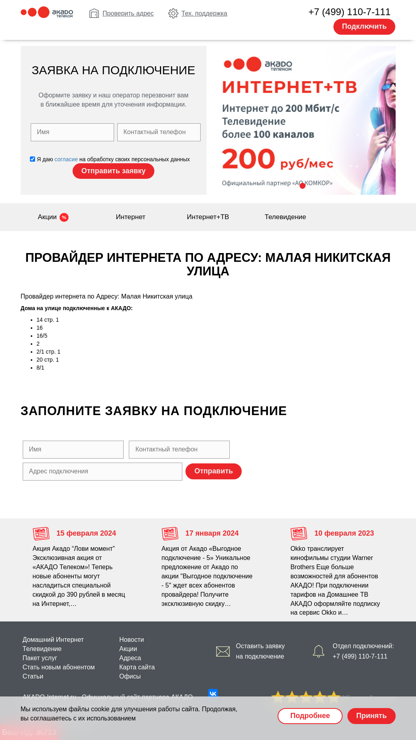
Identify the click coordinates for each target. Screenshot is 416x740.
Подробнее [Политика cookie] (310, 716)
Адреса (130, 658)
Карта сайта (137, 667)
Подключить (364, 26)
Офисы (130, 676)
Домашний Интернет (53, 639)
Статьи (33, 676)
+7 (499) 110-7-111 (349, 11)
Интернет (130, 217)
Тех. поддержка (204, 13)
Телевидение (285, 217)
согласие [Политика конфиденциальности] (66, 159)
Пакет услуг (40, 658)
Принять (371, 716)
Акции (47, 217)
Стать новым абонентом (59, 667)
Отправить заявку (113, 171)
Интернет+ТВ (208, 217)
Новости (131, 639)
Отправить (213, 471)
